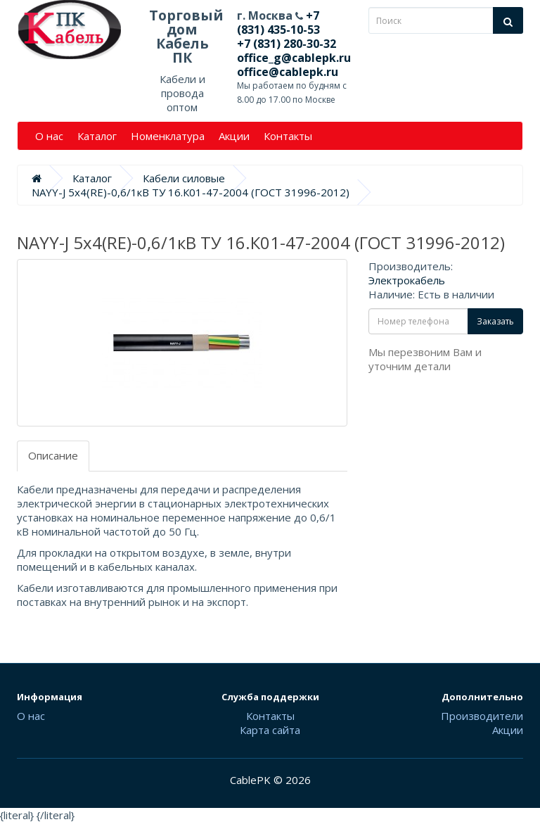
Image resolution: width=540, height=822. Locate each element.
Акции (234, 136)
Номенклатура (168, 136)
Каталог (97, 136)
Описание (53, 455)
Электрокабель (406, 280)
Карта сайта (270, 730)
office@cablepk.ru (287, 72)
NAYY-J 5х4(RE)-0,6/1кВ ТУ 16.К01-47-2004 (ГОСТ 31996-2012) (190, 192)
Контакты (288, 136)
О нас (49, 136)
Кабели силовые (184, 178)
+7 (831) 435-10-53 (278, 22)
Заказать (495, 321)
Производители (482, 716)
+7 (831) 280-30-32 (286, 43)
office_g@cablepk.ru (294, 57)
